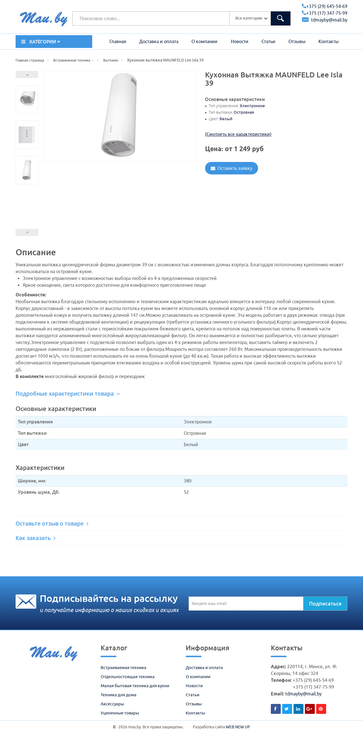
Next (27, 74)
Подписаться (325, 603)
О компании (204, 41)
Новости (239, 41)
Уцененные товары (120, 712)
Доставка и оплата (158, 41)
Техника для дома (118, 694)
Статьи (268, 41)
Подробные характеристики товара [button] (68, 393)
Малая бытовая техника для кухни (135, 685)
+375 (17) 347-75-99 (324, 13)
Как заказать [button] (36, 538)
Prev (27, 232)
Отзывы (296, 41)
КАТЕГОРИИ (40, 41)
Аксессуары (112, 703)
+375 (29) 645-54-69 (324, 6)
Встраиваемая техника (123, 667)
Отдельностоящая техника (128, 676)
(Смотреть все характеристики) (238, 134)
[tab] (181, 394)
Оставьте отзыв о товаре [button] (52, 523)
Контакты (328, 41)
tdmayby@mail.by (324, 19)
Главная (117, 41)
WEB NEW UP (238, 727)
